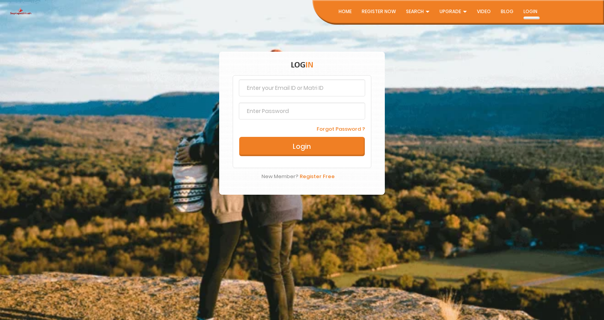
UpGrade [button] (453, 11)
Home (345, 11)
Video (484, 11)
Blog (507, 11)
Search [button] (418, 11)
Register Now (379, 11)
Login (530, 11)
